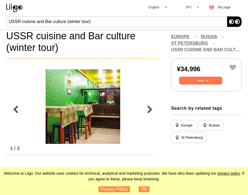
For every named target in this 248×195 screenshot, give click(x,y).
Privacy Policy (114, 189)
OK (144, 189)
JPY (189, 7)
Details (206, 88)
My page (224, 7)
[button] (183, 132)
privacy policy (228, 173)
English (153, 7)
